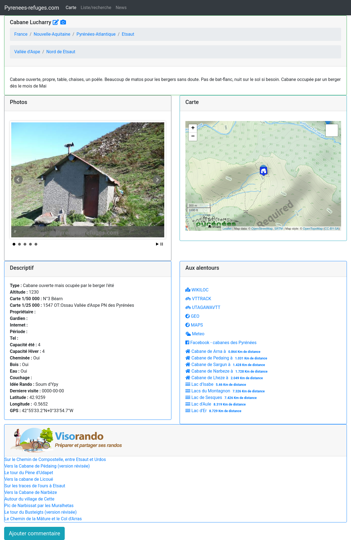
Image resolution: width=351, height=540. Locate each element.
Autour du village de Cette (29, 499)
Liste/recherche (96, 7)
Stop (161, 244)
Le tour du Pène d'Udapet (28, 472)
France (20, 34)
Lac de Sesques (221, 397)
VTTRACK (198, 298)
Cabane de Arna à (223, 351)
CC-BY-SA (332, 228)
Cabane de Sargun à (225, 364)
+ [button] (193, 128)
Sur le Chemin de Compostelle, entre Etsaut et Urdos (55, 459)
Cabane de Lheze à (224, 377)
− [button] (193, 137)
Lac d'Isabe (216, 384)
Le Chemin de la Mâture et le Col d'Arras (43, 518)
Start (157, 244)
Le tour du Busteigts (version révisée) (40, 512)
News (121, 7)
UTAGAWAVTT (202, 307)
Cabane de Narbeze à (227, 371)
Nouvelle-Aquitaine (52, 34)
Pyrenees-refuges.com (31, 7)
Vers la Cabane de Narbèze (30, 492)
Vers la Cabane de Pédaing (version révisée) (47, 466)
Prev (18, 179)
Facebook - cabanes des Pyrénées (220, 342)
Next (157, 179)
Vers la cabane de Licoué (28, 479)
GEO (192, 316)
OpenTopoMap (313, 228)
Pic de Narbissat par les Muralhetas (38, 505)
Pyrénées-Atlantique (96, 34)
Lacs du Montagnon (225, 390)
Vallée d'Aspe (27, 51)
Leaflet (227, 228)
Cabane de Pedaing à (226, 358)
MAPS (194, 325)
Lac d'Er (214, 410)
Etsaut (128, 34)
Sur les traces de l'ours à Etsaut (34, 485)
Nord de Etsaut (60, 51)
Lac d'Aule (216, 404)
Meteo (194, 333)
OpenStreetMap (262, 228)
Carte (71, 7)
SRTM (278, 228)
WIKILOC (196, 289)
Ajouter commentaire (34, 533)
